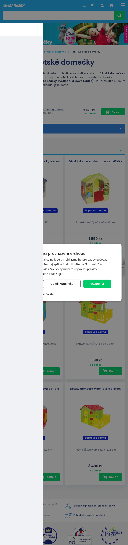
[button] (35, 293)
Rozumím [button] (97, 284)
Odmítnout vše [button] (61, 284)
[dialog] (64, 272)
